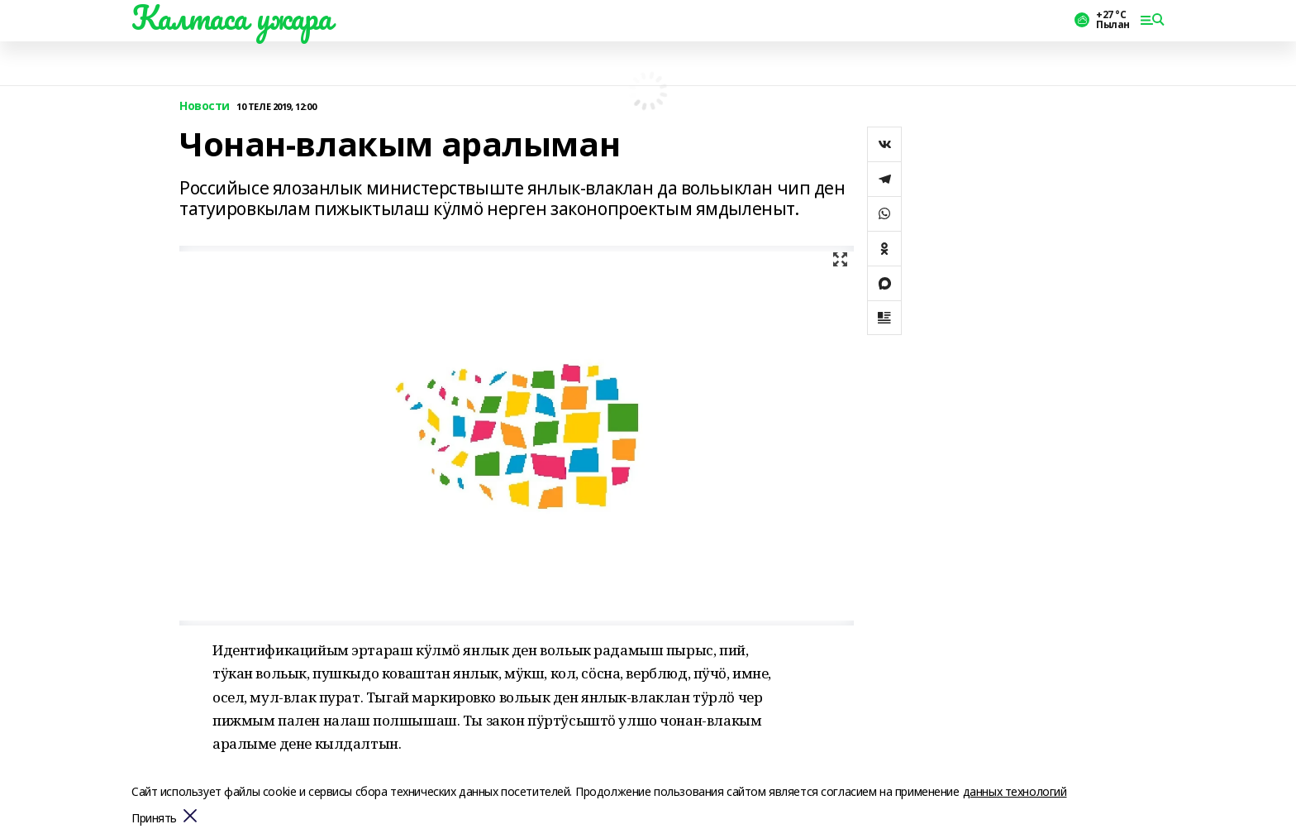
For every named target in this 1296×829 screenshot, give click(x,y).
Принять (154, 819)
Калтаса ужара (231, 17)
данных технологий (1015, 791)
